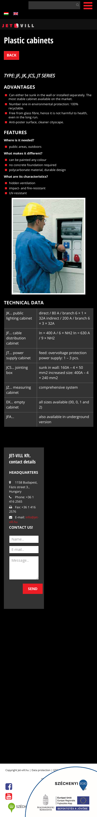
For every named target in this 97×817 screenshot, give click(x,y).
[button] (76, 5)
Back (11, 55)
